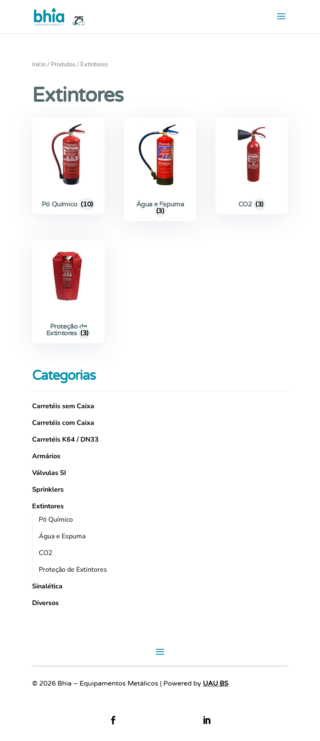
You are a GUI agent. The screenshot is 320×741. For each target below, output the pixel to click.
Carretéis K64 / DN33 (65, 439)
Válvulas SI (49, 472)
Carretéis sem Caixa (63, 406)
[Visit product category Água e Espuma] (160, 169)
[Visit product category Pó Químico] (68, 166)
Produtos (63, 64)
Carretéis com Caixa (63, 422)
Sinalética (47, 586)
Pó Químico (56, 519)
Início (39, 64)
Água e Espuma (62, 536)
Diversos (45, 603)
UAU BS (215, 683)
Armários (46, 456)
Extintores (48, 506)
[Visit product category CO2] (251, 166)
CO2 (45, 553)
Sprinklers (48, 489)
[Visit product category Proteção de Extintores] (68, 291)
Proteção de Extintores (73, 569)
